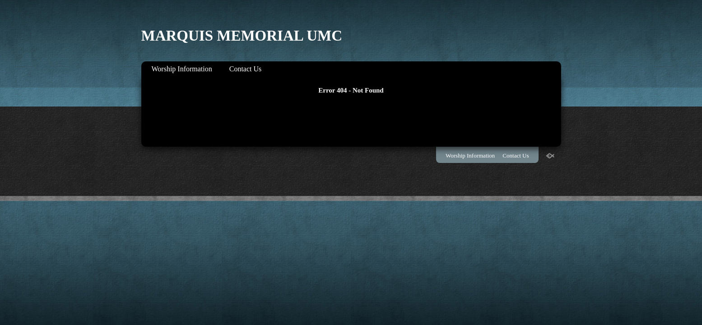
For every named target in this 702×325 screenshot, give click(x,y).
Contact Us (245, 69)
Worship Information (182, 69)
